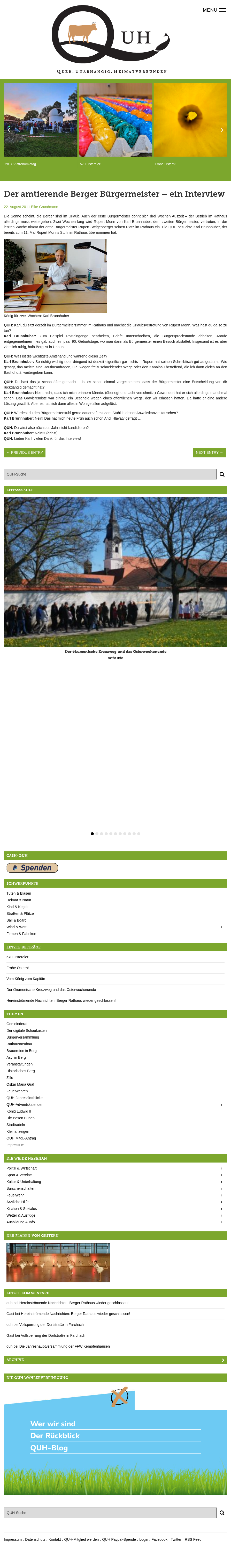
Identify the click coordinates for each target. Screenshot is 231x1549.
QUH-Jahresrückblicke (24, 1098)
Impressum (15, 1145)
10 (134, 833)
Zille (9, 1078)
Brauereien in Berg (21, 1051)
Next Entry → (209, 452)
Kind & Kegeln (17, 907)
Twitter (176, 1539)
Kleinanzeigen (17, 1131)
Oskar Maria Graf (20, 1084)
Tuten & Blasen (18, 893)
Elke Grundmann (44, 207)
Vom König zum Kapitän (25, 979)
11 (138, 833)
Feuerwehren (17, 1091)
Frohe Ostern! (17, 968)
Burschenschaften (20, 1188)
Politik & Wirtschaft (21, 1168)
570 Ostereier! (17, 957)
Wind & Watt (16, 927)
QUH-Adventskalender (24, 1104)
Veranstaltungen (19, 1064)
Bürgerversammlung (22, 1037)
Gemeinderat (16, 1024)
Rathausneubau (19, 1044)
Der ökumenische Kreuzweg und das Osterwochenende (51, 990)
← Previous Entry (24, 452)
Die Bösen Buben (20, 1118)
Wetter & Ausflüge (20, 1215)
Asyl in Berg (16, 1057)
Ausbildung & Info (20, 1222)
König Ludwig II (18, 1111)
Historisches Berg (20, 1071)
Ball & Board (16, 920)
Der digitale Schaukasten (26, 1030)
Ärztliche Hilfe (17, 1202)
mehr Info (115, 658)
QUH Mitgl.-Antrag (21, 1138)
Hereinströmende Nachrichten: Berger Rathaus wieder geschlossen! (61, 1000)
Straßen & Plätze (20, 913)
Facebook (159, 1539)
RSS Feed (193, 1539)
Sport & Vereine (19, 1175)
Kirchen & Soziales (21, 1209)
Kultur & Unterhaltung (23, 1182)
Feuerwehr (15, 1195)
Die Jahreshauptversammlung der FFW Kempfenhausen (64, 1346)
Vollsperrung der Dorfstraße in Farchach (51, 1325)
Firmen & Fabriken (21, 934)
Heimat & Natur (18, 900)
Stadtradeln (15, 1125)
